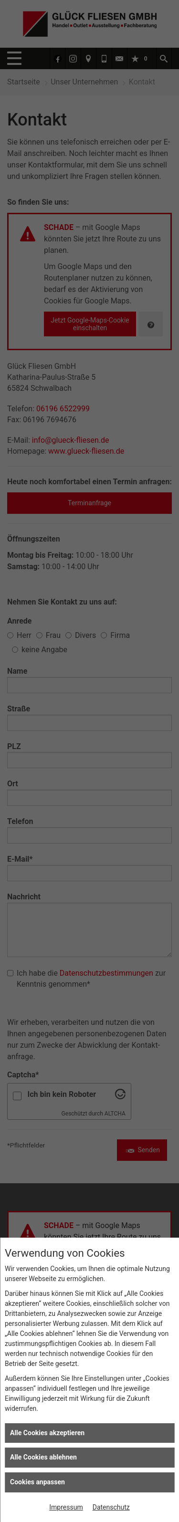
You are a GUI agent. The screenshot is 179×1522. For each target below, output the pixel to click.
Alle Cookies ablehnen (43, 1457)
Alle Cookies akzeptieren (47, 1433)
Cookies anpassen (37, 1482)
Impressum (66, 1507)
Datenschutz (111, 1507)
